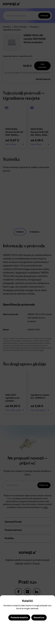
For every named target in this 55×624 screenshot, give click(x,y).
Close (3, 599)
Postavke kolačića (19, 617)
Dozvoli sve (39, 617)
